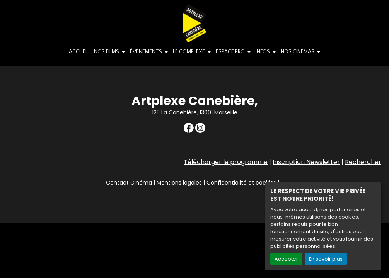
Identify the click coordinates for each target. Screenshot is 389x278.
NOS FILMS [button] (107, 52)
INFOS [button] (263, 52)
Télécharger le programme (226, 162)
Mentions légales (179, 182)
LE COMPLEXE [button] (189, 52)
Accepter (286, 259)
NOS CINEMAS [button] (298, 52)
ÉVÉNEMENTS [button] (146, 52)
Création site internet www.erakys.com (332, 217)
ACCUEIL (79, 52)
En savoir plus (326, 259)
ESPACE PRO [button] (231, 52)
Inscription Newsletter (306, 162)
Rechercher (363, 162)
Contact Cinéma (129, 182)
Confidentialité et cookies (241, 182)
